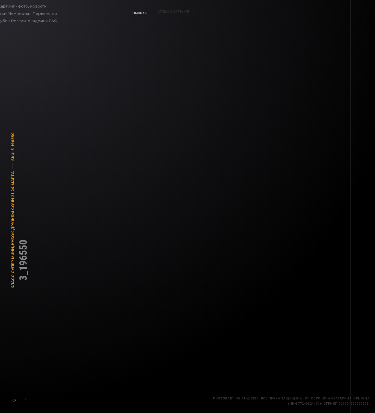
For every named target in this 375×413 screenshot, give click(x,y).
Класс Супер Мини (12, 269)
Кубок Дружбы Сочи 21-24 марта (12, 209)
